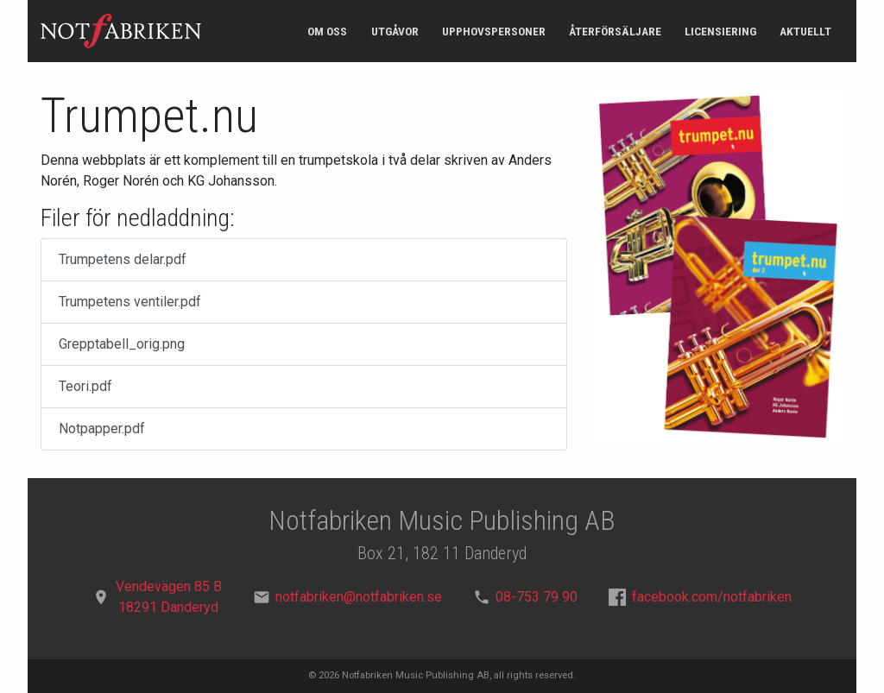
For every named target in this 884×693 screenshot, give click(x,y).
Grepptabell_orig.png (122, 344)
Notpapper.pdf (102, 428)
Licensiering (720, 31)
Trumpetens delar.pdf (122, 259)
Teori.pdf (85, 386)
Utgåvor (395, 31)
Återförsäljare (615, 31)
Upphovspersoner (494, 31)
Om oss (327, 31)
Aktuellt (805, 31)
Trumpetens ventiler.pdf (130, 301)
